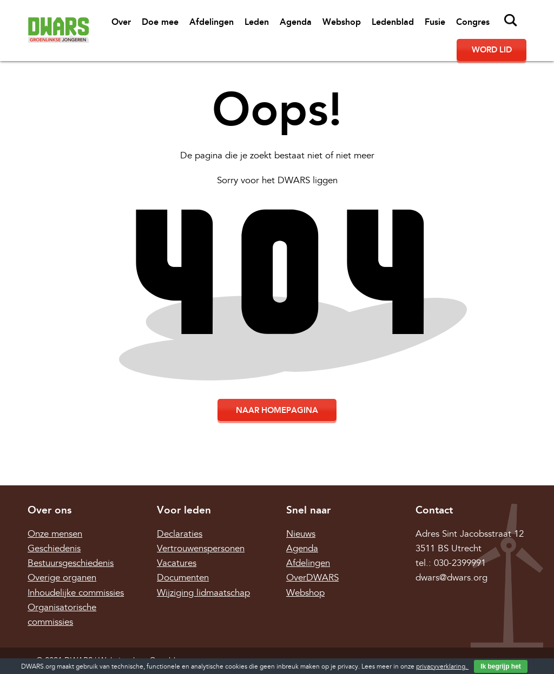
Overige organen (62, 577)
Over (121, 22)
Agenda (296, 22)
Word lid (492, 50)
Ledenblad (393, 22)
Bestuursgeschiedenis (71, 563)
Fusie (435, 22)
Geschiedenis (54, 548)
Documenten (183, 577)
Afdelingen (211, 22)
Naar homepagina (277, 410)
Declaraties (179, 533)
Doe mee (160, 22)
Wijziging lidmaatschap (203, 592)
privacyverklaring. (442, 667)
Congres (473, 22)
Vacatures (176, 563)
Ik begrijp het (500, 666)
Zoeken (510, 20)
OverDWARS (312, 577)
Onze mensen (55, 533)
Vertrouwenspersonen (201, 548)
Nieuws (300, 533)
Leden (257, 22)
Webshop (341, 22)
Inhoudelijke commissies (76, 592)
